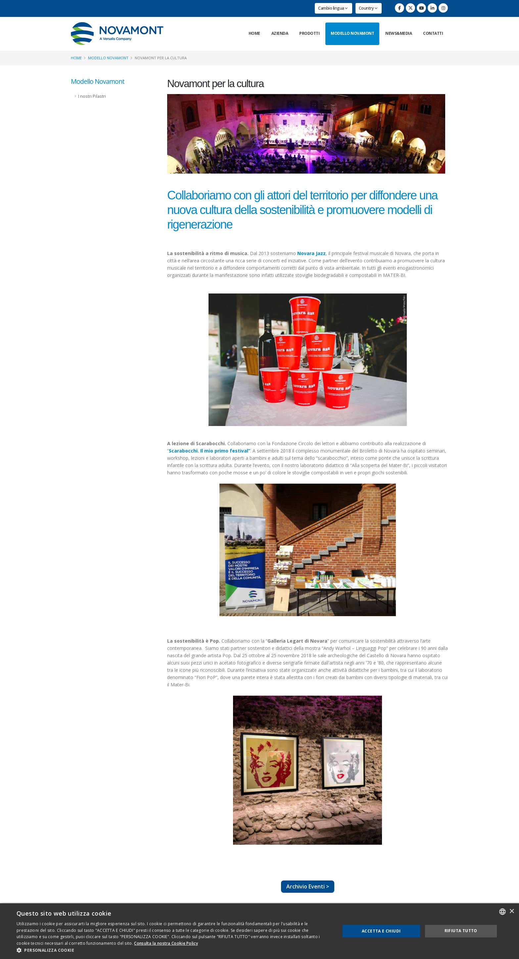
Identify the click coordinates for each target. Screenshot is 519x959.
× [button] (511, 911)
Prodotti (309, 33)
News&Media (398, 33)
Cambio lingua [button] (333, 8)
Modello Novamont (352, 33)
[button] (173, 950)
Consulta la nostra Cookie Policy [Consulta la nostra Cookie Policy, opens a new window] (166, 943)
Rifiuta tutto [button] (461, 930)
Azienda (279, 33)
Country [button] (368, 8)
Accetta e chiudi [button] (381, 931)
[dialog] (259, 931)
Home (254, 33)
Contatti (433, 33)
